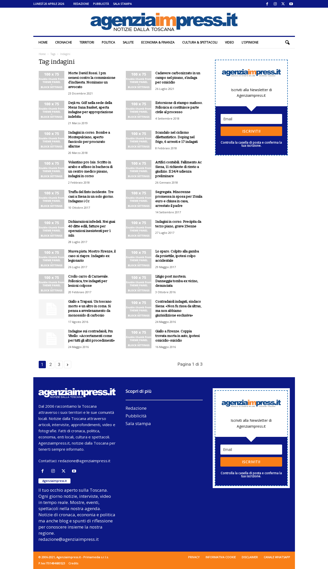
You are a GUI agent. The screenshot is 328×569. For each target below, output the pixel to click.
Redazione (81, 4)
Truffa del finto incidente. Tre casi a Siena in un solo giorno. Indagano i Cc (91, 196)
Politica (108, 42)
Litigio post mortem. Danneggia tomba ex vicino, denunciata (176, 281)
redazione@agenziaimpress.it (84, 460)
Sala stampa (122, 4)
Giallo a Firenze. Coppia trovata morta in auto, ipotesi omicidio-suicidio (177, 335)
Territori (86, 42)
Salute (128, 42)
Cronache (63, 42)
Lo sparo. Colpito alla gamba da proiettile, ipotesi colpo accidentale (177, 255)
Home (42, 42)
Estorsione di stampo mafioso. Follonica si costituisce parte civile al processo (179, 107)
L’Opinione (250, 42)
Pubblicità (101, 4)
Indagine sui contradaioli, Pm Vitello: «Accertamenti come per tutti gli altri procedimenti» (91, 335)
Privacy (194, 557)
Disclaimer (250, 557)
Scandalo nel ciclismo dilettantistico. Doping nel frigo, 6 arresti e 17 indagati (176, 137)
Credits (73, 563)
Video (229, 42)
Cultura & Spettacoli (199, 42)
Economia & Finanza (158, 42)
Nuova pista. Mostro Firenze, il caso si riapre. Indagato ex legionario (92, 255)
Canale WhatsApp (277, 557)
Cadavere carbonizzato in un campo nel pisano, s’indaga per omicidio (177, 77)
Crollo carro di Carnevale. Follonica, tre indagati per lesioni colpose (88, 281)
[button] (287, 42)
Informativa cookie (221, 557)
